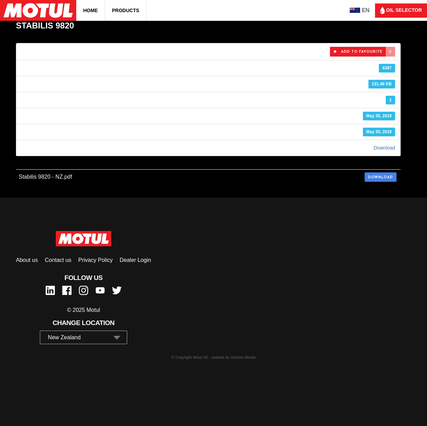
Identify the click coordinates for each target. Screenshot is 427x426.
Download (384, 148)
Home (90, 10)
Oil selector (401, 10)
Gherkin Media (243, 357)
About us (27, 260)
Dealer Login (135, 260)
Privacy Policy (95, 260)
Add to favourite (357, 52)
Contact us (58, 260)
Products (125, 10)
